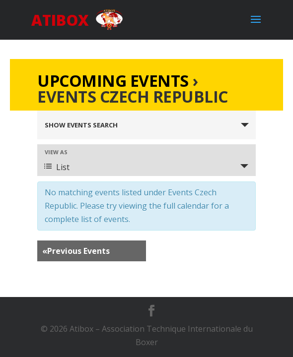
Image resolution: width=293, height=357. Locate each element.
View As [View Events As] (56, 152)
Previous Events (76, 250)
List (57, 167)
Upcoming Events (113, 80)
